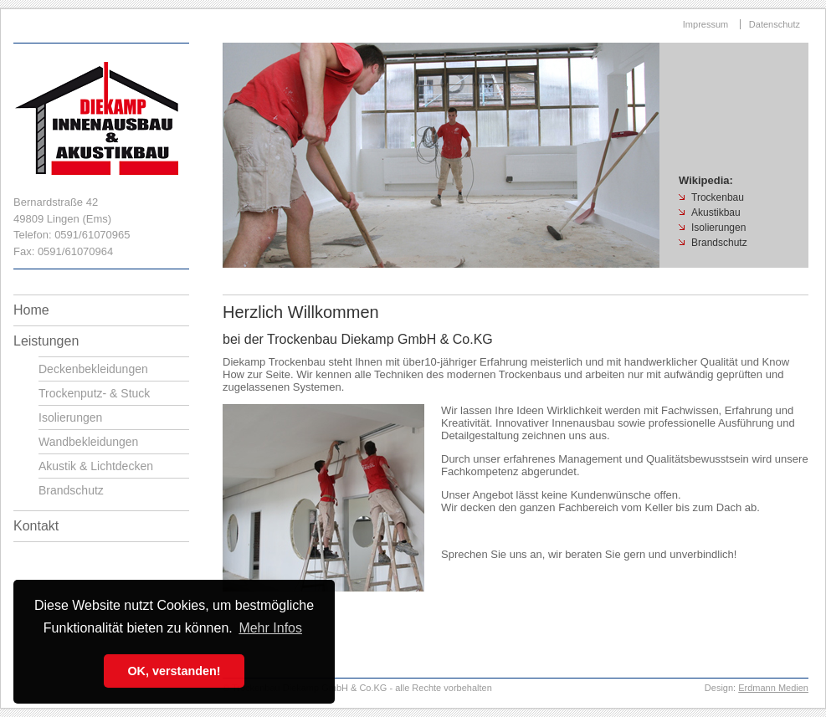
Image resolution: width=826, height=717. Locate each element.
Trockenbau (717, 197)
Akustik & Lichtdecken (95, 466)
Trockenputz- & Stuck (94, 393)
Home (31, 310)
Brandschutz (71, 490)
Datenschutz (774, 24)
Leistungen (46, 341)
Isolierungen (70, 417)
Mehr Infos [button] (270, 628)
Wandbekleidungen (88, 441)
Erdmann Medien (773, 688)
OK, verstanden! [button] (173, 671)
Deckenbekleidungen (93, 369)
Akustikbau (716, 212)
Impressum (705, 24)
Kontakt (36, 526)
